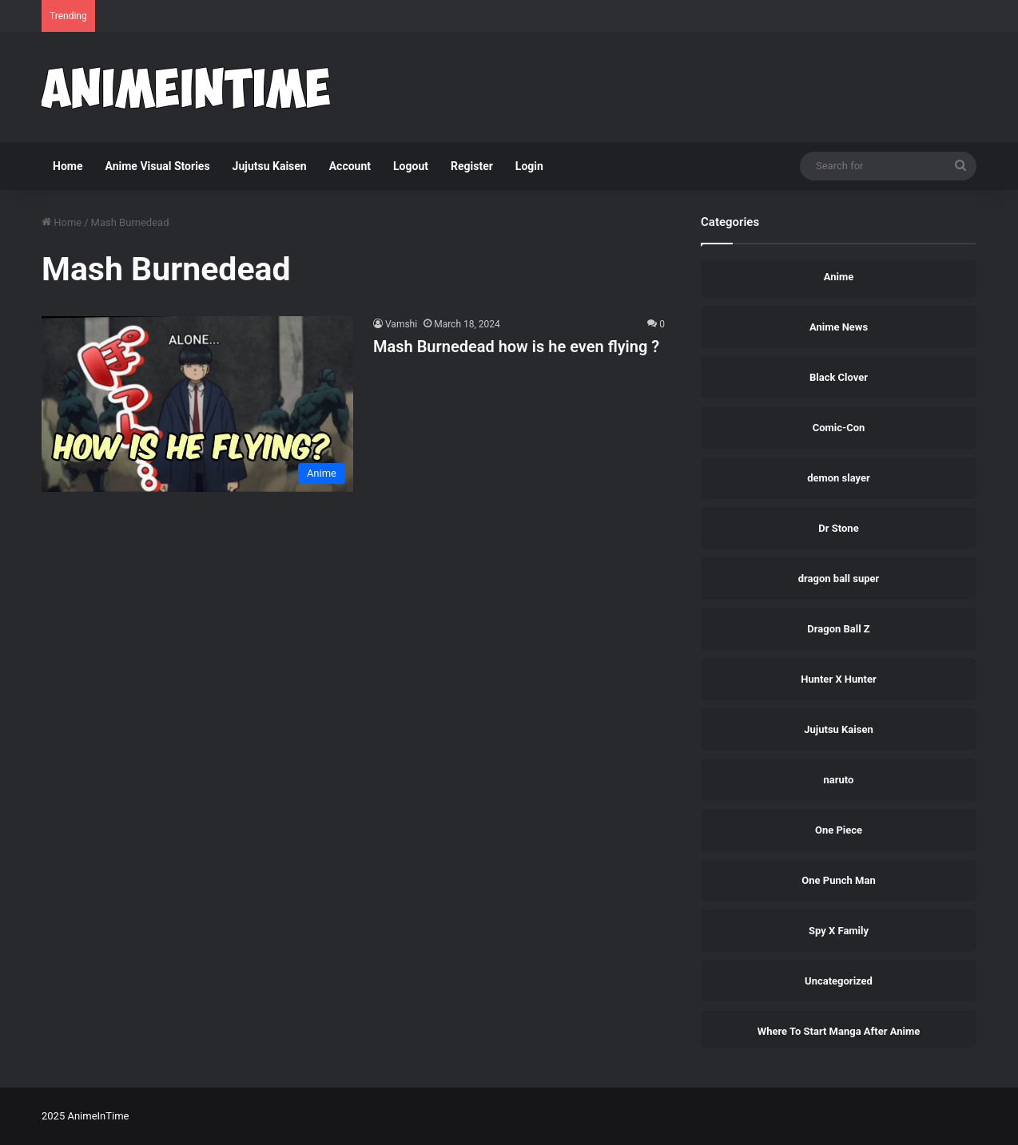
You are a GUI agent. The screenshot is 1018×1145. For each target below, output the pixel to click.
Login (529, 166)
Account (350, 166)
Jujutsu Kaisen (270, 166)
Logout (410, 166)
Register (472, 166)
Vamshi (401, 324)
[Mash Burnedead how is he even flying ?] (197, 403)
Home (67, 166)
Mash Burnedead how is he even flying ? (516, 346)
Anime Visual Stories (157, 166)
